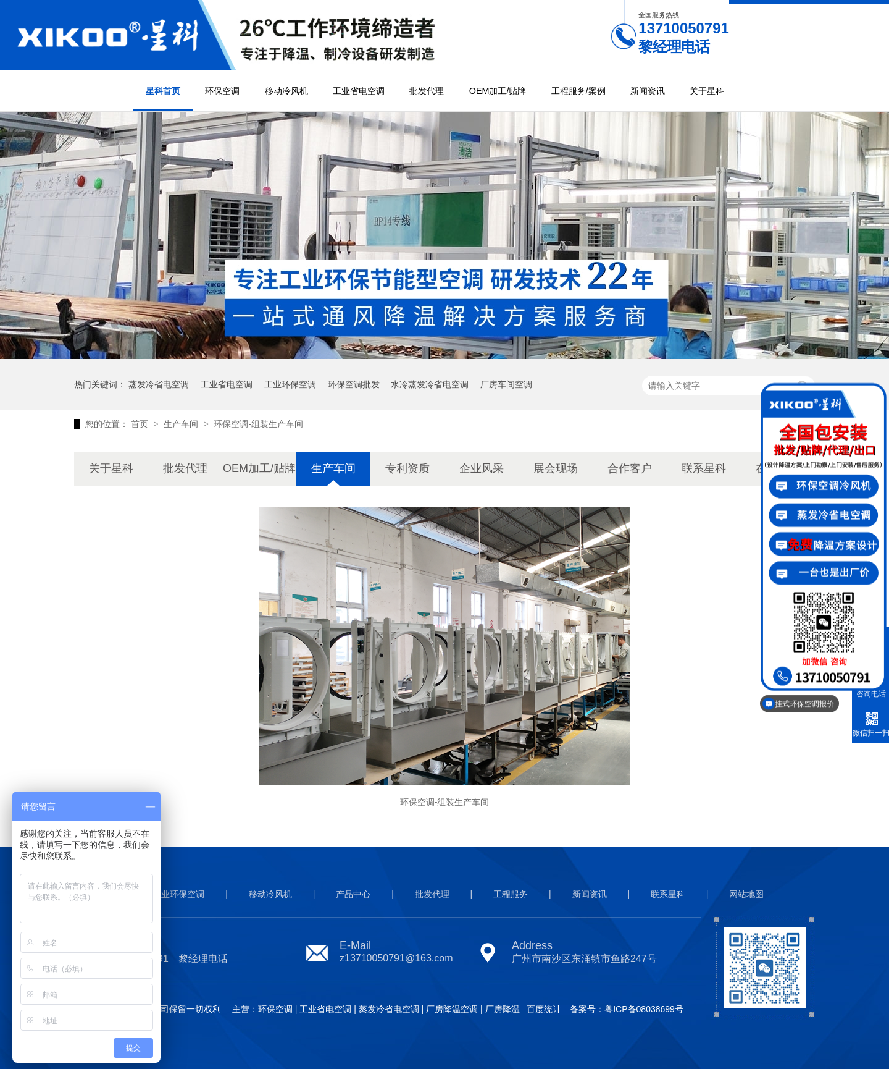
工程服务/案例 (578, 91)
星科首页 (163, 91)
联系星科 (704, 468)
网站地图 (746, 894)
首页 (141, 424)
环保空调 (222, 91)
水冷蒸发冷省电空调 (430, 384)
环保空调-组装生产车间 (258, 424)
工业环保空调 (290, 384)
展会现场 (555, 468)
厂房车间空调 (506, 384)
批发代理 (426, 91)
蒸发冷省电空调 (158, 384)
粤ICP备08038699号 (643, 1009)
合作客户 (629, 468)
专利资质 (407, 468)
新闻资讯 (647, 91)
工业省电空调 (359, 91)
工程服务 (510, 894)
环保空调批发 (354, 384)
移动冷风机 (286, 91)
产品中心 (353, 894)
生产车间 (182, 424)
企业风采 (481, 468)
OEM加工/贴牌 (498, 91)
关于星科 (707, 91)
